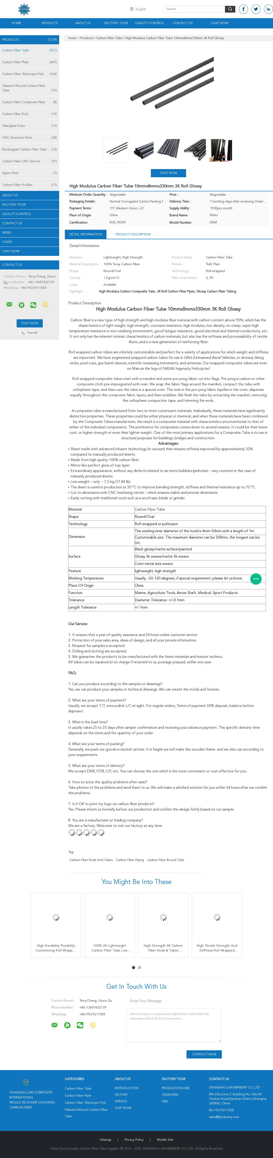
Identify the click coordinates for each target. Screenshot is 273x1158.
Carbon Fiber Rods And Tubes (91, 860)
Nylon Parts (29, 173)
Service (121, 1101)
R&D (165, 1101)
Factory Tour (116, 23)
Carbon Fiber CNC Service (29, 161)
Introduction (126, 1088)
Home (16, 23)
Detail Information (85, 234)
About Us (83, 23)
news (6, 232)
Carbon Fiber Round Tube (165, 860)
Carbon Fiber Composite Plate (29, 102)
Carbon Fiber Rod (29, 114)
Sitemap (105, 1139)
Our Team (123, 1108)
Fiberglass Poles (29, 126)
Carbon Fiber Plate (29, 62)
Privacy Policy (134, 1139)
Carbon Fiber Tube (29, 50)
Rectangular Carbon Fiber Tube (29, 149)
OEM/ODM (170, 1094)
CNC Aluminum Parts (29, 137)
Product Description (133, 234)
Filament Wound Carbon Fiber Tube (29, 88)
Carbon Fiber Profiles (29, 185)
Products (50, 23)
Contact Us (183, 23)
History (121, 1094)
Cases (7, 242)
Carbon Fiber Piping (130, 860)
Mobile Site (165, 1139)
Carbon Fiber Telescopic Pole (29, 74)
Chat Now (219, 23)
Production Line (176, 1088)
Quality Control (149, 23)
